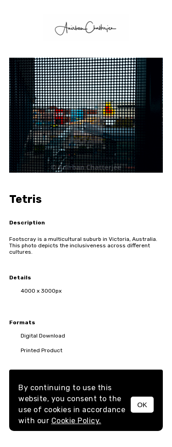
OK (142, 405)
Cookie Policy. (76, 420)
